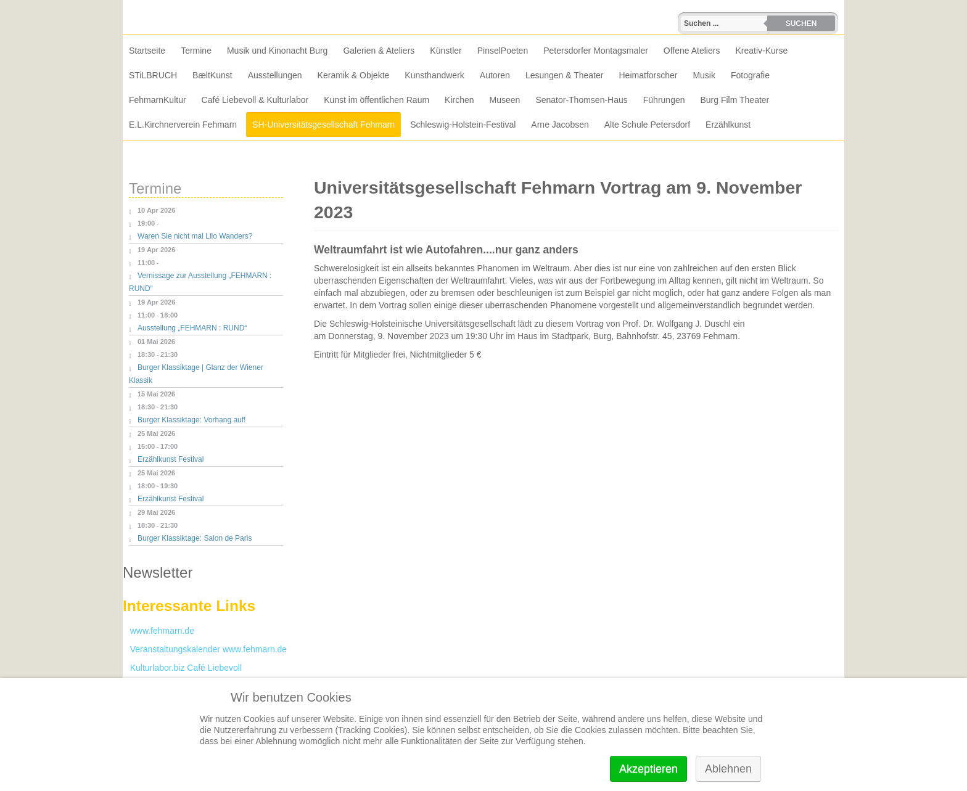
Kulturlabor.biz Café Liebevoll (182, 668)
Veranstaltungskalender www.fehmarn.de (205, 649)
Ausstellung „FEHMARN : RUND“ (192, 328)
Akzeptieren (648, 769)
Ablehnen (728, 769)
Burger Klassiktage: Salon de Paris (195, 538)
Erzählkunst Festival (171, 459)
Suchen (801, 23)
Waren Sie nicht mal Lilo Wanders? (195, 236)
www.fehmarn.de (158, 631)
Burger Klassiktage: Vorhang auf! (191, 420)
